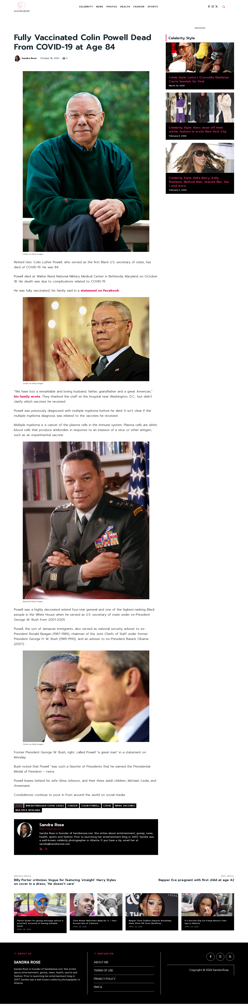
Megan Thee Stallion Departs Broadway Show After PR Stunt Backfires (150, 922)
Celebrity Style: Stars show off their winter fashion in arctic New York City (197, 131)
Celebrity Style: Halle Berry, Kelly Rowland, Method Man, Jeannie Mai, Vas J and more (199, 183)
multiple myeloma (28, 810)
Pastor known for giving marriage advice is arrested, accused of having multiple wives (40, 923)
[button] (223, 7)
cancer (73, 805)
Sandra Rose (29, 58)
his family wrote (27, 396)
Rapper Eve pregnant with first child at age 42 (196, 880)
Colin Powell (90, 805)
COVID (107, 805)
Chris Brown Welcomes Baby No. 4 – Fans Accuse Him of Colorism (95, 922)
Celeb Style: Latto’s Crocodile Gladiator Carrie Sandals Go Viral (199, 80)
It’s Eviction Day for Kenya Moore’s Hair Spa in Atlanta (205, 922)
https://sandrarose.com (50, 828)
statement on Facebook (100, 290)
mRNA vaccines (125, 805)
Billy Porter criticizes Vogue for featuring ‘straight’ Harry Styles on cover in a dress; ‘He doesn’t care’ (65, 882)
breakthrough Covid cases (45, 805)
